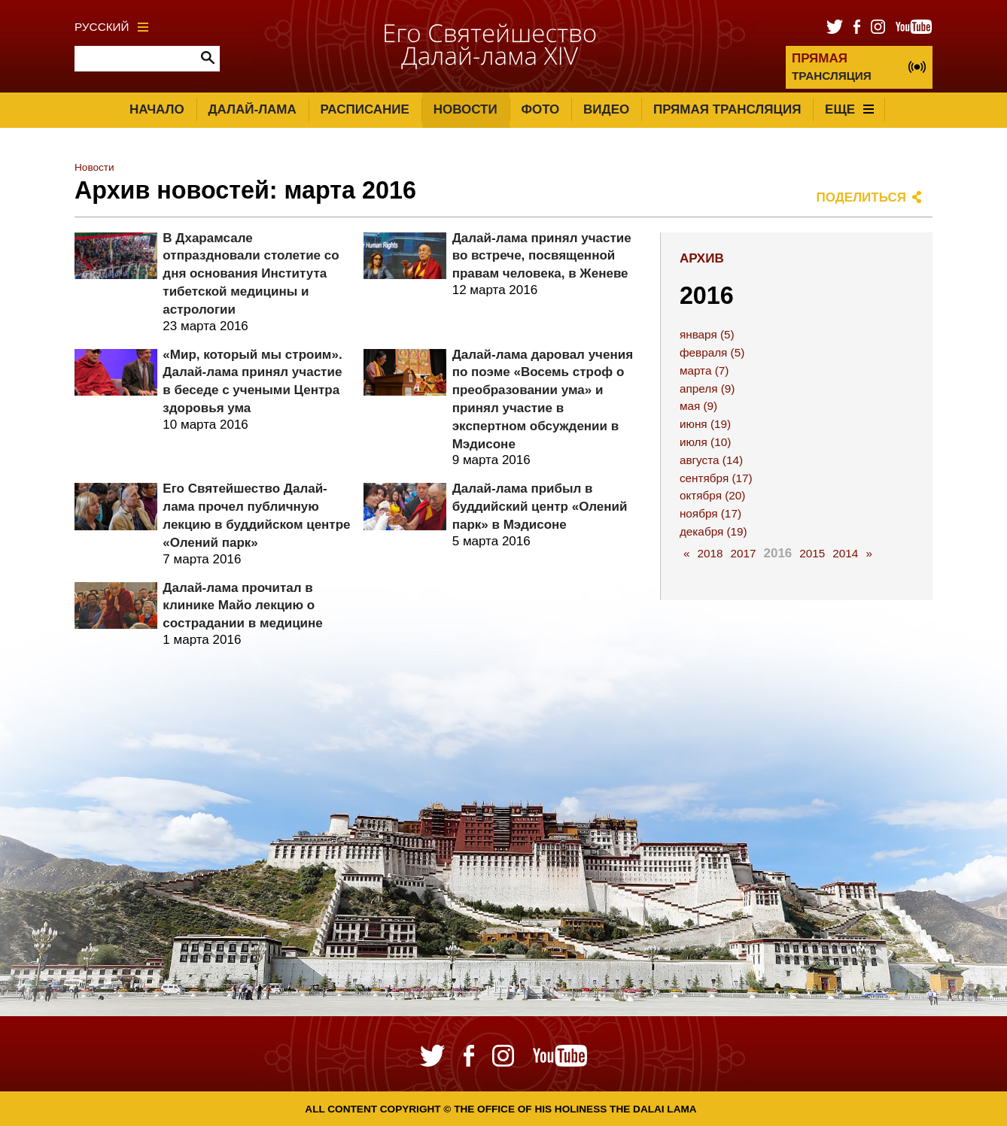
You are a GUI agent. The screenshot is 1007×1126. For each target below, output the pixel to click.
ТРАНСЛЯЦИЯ (832, 66)
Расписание (365, 109)
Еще (849, 109)
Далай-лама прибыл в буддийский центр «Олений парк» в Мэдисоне (540, 506)
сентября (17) (716, 478)
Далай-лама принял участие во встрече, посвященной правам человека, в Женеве (541, 256)
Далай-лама (252, 109)
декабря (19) (713, 531)
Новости (465, 109)
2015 (812, 553)
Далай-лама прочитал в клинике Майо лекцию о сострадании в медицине (242, 606)
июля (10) (705, 442)
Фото (540, 109)
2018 (710, 553)
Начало (156, 109)
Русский (111, 26)
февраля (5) (712, 352)
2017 (743, 553)
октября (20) (713, 495)
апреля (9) (707, 388)
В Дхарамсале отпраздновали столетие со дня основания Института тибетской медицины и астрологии (251, 274)
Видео (606, 109)
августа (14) (711, 460)
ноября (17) (710, 513)
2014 (845, 553)
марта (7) (704, 370)
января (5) (707, 334)
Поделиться (862, 197)
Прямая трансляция (727, 109)
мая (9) (698, 405)
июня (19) (705, 423)
